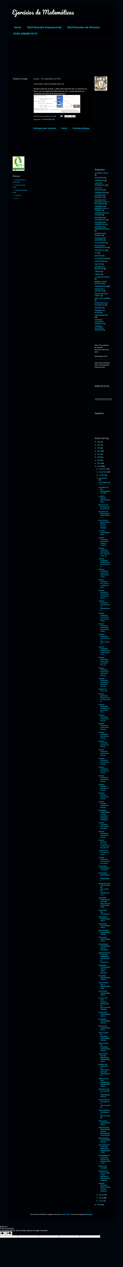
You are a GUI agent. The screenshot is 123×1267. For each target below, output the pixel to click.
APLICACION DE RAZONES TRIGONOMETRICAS (104, 1036)
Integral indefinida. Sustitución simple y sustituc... (104, 541)
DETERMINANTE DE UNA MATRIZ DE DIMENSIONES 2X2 (104, 1148)
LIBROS (98, 271)
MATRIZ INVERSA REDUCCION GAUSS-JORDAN (104, 1187)
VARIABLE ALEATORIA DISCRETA (99, 328)
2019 (99, 448)
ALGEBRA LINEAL (101, 173)
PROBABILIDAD (101, 286)
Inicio (17, 27)
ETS (96, 253)
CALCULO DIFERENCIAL (100, 184)
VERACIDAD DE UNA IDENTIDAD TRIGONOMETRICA (104, 1057)
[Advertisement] (66, 56)
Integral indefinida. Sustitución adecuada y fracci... (104, 594)
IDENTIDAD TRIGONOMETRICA (104, 919)
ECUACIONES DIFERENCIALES (101, 246)
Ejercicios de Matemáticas (43, 12)
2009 (99, 1205)
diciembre (103, 469)
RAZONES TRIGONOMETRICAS (104, 977)
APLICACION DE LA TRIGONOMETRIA (104, 985)
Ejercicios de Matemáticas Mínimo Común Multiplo (104, 524)
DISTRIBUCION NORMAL (100, 234)
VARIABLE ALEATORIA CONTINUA (99, 321)
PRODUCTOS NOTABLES (100, 290)
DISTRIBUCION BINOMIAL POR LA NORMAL (102, 208)
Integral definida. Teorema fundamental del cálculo (104, 844)
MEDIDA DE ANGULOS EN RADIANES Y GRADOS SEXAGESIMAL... (104, 1070)
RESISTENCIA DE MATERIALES (101, 304)
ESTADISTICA (100, 250)
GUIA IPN (98, 264)
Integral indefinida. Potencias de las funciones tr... (104, 562)
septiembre (103, 478)
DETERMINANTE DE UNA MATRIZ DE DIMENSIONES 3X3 (104, 1159)
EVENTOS (98, 256)
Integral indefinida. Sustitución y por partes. (104, 860)
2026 (99, 442)
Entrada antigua (81, 128)
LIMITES (98, 274)
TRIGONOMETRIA (48, 119)
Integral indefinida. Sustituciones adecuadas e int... (104, 650)
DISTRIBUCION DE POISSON (102, 214)
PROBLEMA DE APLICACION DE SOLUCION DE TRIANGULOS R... (104, 889)
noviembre (103, 472)
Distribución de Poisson (83, 27)
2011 (99, 463)
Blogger (89, 1214)
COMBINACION (100, 192)
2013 (99, 457)
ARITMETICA (99, 180)
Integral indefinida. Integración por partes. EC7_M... (104, 661)
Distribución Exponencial (44, 27)
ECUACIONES (100, 243)
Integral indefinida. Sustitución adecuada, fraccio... (104, 671)
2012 (99, 460)
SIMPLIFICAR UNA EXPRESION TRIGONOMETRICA (104, 1082)
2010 (99, 466)
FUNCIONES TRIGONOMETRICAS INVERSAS (104, 947)
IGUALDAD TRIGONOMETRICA (104, 1123)
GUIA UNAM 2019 (25, 33)
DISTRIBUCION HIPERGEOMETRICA (102, 228)
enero (101, 1201)
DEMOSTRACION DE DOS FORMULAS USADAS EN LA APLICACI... (104, 957)
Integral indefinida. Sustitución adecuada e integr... (104, 617)
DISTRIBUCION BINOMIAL (100, 196)
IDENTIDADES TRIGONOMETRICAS (104, 932)
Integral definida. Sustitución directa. (104, 787)
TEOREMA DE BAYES (100, 311)
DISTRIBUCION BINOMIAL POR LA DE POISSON (102, 202)
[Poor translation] (8, 1233)
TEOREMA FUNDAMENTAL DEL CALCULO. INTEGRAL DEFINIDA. (104, 815)
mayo (101, 1198)
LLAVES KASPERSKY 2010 (104, 532)
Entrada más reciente (45, 128)
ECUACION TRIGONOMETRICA (104, 925)
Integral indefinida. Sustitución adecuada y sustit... (104, 573)
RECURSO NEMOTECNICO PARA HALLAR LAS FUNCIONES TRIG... (104, 902)
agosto (102, 1195)
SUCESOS (98, 308)
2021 (99, 445)
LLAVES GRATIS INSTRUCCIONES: (104, 499)
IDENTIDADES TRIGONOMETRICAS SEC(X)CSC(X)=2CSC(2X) (104, 1131)
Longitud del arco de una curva (104, 852)
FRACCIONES (100, 261)
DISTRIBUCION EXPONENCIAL (100, 218)
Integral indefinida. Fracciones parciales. (104, 825)
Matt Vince (66, 1214)
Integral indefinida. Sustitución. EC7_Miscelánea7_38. (104, 552)
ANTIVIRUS (99, 178)
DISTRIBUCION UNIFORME (100, 239)
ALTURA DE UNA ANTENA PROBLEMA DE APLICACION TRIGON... (104, 1003)
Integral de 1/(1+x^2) (103, 690)
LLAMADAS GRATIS (102, 277)
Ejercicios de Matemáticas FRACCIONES (104, 514)
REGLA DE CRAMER (102, 298)
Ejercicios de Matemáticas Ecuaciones (104, 506)
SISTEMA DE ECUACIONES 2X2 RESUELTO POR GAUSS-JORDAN (104, 1175)
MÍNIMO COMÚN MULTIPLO (101, 282)
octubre (102, 475)
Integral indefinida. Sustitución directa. (104, 718)
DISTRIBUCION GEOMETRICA (100, 223)
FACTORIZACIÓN (101, 258)
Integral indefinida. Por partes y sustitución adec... (104, 583)
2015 (99, 451)
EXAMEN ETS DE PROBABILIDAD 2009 (104, 490)
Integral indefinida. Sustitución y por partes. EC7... (104, 708)
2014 (99, 454)
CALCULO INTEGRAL (99, 189)
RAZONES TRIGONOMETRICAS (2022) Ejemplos (104, 969)
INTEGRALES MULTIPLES (100, 268)
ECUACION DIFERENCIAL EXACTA (104, 868)
